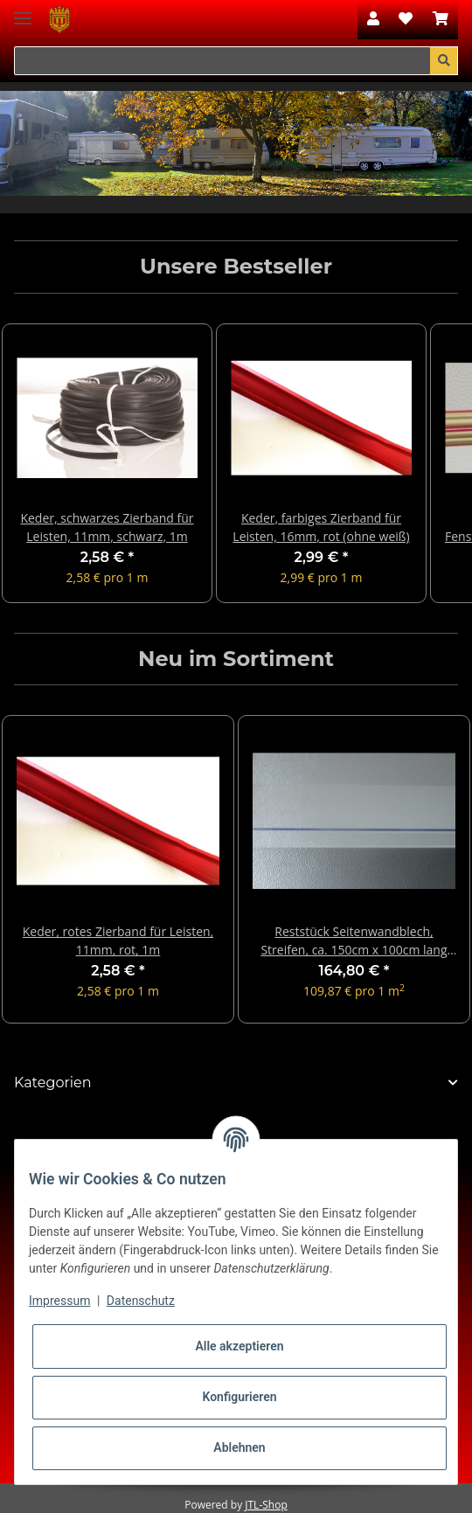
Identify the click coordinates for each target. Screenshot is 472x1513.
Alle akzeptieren (239, 1346)
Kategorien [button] (53, 1082)
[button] (373, 19)
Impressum (59, 1301)
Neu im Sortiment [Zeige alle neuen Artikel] (236, 659)
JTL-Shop (266, 1504)
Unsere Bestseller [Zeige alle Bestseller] (236, 266)
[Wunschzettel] (405, 19)
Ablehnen (239, 1447)
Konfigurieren (239, 1397)
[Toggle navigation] (22, 11)
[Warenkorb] (440, 19)
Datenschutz (141, 1301)
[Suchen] (222, 61)
